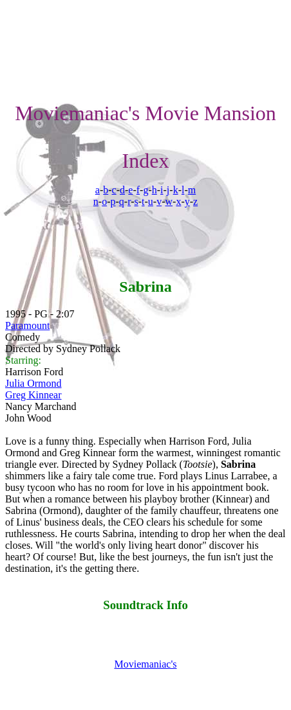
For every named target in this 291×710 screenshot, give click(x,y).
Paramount (27, 325)
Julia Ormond (33, 383)
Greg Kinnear (33, 394)
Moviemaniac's (145, 664)
